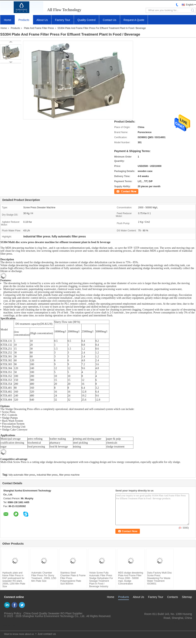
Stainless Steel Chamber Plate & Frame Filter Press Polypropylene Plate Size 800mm (72, 578)
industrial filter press (47, 474)
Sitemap (187, 597)
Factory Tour (62, 19)
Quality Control (86, 19)
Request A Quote (134, 19)
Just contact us (47, 633)
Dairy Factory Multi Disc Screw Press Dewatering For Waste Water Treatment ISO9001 (159, 578)
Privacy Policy (12, 613)
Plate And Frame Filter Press (39, 28)
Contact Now (121, 191)
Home (7, 19)
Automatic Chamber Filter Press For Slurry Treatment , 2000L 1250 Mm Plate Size (43, 576)
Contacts (172, 597)
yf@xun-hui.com (182, 621)
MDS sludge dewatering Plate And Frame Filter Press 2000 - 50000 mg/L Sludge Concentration (130, 578)
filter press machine (69, 474)
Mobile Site (8, 625)
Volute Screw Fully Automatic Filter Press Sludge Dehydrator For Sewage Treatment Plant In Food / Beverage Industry (101, 579)
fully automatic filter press (22, 474)
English (190, 4)
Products (23, 19)
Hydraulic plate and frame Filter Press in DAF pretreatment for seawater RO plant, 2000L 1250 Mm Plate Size (13, 579)
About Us (42, 19)
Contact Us (109, 19)
